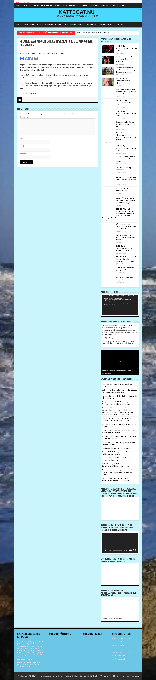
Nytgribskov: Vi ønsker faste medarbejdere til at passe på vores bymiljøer (126, 92)
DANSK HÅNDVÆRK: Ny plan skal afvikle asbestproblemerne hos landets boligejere (126, 200)
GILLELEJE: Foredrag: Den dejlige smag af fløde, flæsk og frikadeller (126, 237)
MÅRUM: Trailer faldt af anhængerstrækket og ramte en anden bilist (126, 226)
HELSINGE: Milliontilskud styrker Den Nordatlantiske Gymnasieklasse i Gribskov (126, 259)
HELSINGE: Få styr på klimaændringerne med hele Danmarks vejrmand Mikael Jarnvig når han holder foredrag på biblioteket (118, 213)
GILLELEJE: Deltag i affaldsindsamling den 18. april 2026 (126, 102)
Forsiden (19, 5)
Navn (21, 138)
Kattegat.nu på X (60, 5)
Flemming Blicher (108, 458)
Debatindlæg (91, 24)
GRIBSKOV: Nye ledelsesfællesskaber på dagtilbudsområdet (124, 248)
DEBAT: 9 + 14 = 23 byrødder (122, 448)
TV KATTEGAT (118, 5)
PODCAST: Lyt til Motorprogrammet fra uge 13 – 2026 (126, 148)
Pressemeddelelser (105, 24)
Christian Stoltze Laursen (110, 436)
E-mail (22, 146)
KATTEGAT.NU (77, 12)
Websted (23, 154)
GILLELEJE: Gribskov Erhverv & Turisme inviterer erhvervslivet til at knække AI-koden (126, 180)
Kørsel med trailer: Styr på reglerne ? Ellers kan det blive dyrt (126, 124)
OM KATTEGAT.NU (31, 5)
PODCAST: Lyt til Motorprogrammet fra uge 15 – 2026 (126, 48)
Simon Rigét (106, 448)
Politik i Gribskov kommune (74, 24)
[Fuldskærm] (134, 550)
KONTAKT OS (46, 5)
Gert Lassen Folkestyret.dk (113, 470)
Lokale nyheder (29, 24)
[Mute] (130, 550)
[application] (120, 305)
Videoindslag (119, 24)
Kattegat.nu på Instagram (78, 5)
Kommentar (24, 117)
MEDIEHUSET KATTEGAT (101, 5)
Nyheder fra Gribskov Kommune (49, 24)
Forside (18, 24)
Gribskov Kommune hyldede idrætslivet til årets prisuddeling (125, 59)
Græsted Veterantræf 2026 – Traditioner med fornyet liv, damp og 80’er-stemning (126, 70)
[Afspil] (105, 550)
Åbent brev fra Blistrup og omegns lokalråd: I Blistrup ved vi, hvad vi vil (119, 472)
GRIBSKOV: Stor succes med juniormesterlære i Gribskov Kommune (125, 159)
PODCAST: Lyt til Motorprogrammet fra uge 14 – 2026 (126, 113)
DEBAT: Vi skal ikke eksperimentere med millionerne (93, 32)
